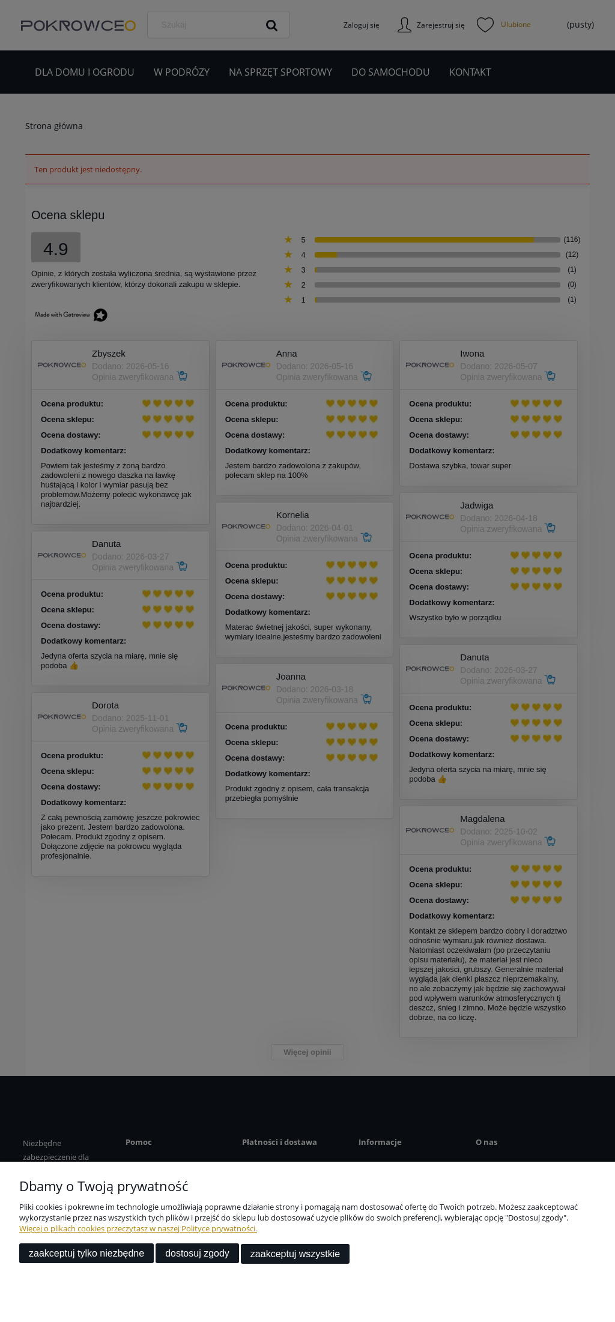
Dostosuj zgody (197, 1254)
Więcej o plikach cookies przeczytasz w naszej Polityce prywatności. (138, 1229)
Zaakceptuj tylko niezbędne (86, 1254)
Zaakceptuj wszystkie (295, 1254)
